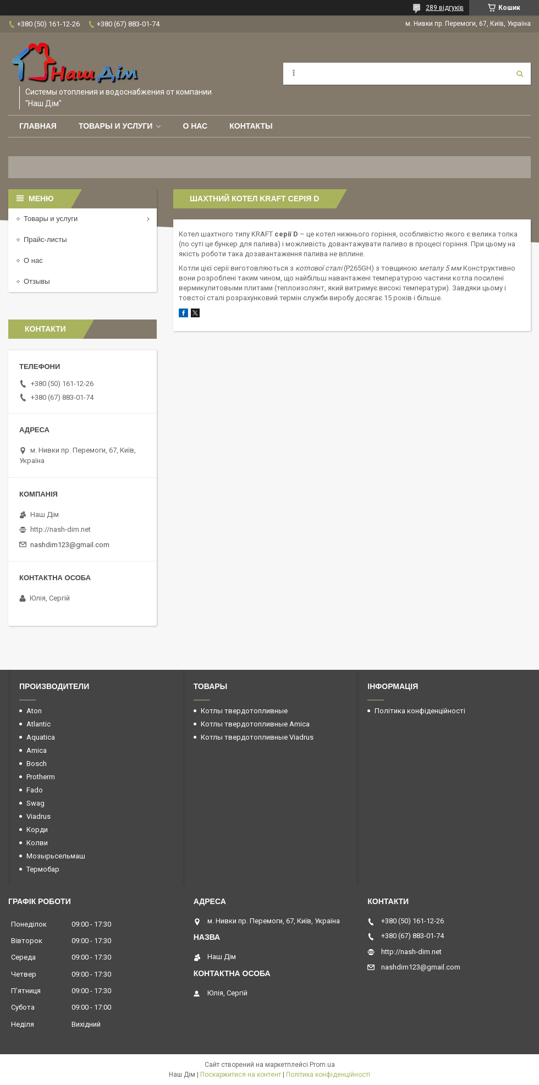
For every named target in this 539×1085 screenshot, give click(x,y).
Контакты (250, 126)
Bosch (36, 763)
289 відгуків (445, 8)
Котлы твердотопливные (244, 711)
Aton (34, 711)
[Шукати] (520, 74)
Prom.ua (322, 1065)
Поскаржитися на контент (240, 1074)
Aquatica (40, 737)
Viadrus (38, 816)
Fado (34, 790)
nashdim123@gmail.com (69, 545)
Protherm (40, 777)
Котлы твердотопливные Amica (255, 724)
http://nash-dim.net (60, 529)
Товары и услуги (116, 126)
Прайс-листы (45, 239)
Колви (37, 843)
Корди (37, 829)
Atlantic (38, 724)
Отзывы (37, 281)
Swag (35, 803)
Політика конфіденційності (420, 711)
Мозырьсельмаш (55, 856)
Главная (38, 126)
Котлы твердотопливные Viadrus (257, 737)
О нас (195, 126)
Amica (36, 750)
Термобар (42, 869)
